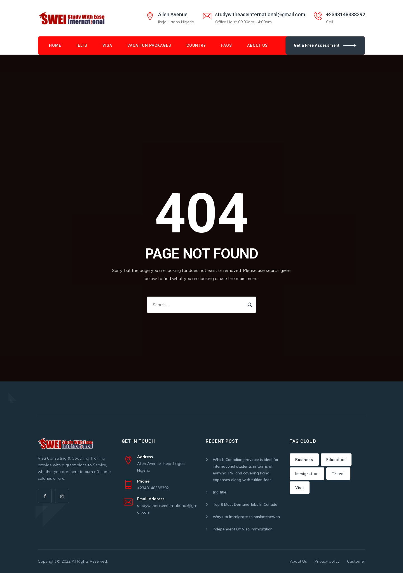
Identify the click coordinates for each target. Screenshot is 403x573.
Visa (107, 45)
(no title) (220, 492)
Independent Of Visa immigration (243, 529)
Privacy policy (327, 561)
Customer (356, 561)
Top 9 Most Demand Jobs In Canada (245, 504)
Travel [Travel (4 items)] (338, 473)
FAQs (226, 45)
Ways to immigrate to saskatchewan (246, 516)
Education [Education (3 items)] (336, 459)
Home (55, 45)
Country (196, 45)
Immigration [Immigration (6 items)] (307, 473)
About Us (257, 45)
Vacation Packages (149, 45)
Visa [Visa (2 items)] (299, 487)
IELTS (81, 45)
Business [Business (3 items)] (304, 459)
